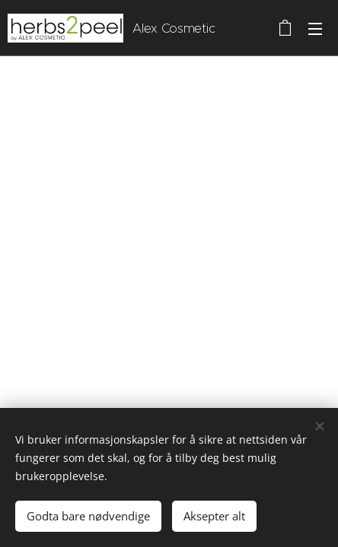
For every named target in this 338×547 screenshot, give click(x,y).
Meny (315, 29)
